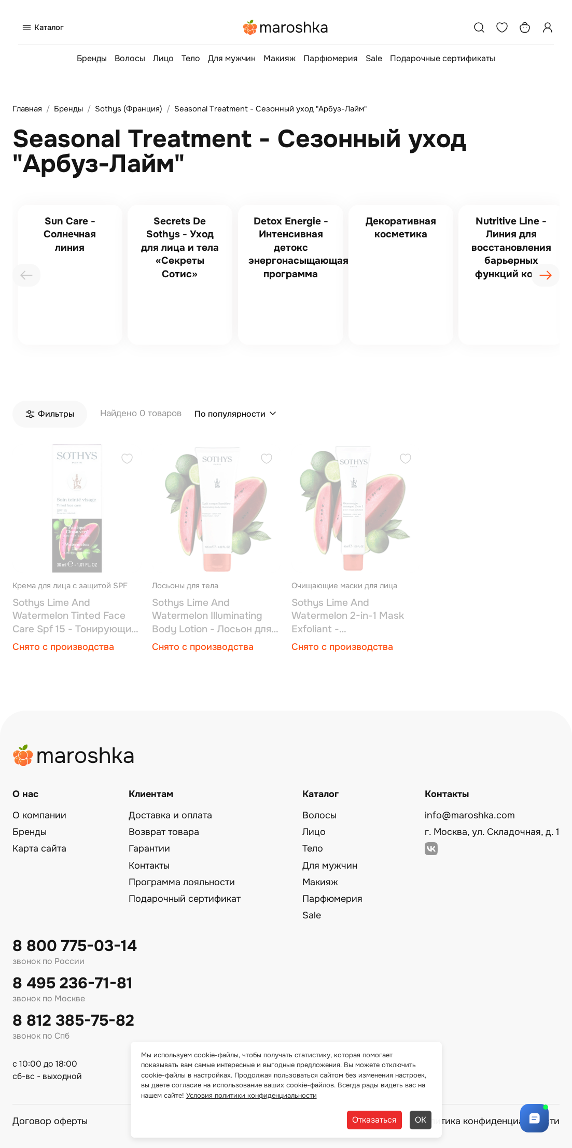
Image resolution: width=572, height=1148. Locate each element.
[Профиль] (547, 27)
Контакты (149, 865)
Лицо (163, 58)
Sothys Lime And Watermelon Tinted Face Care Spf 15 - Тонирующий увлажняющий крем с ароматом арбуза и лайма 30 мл (74, 616)
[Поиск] (479, 27)
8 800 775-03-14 (74, 946)
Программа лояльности (182, 882)
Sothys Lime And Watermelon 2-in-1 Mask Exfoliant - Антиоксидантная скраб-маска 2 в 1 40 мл (351, 616)
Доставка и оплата (170, 815)
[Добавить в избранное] (127, 459)
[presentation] (26, 275)
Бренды (92, 58)
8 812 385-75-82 (73, 1020)
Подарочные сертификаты (442, 58)
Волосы (130, 58)
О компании (39, 815)
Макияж (279, 58)
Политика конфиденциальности (488, 1121)
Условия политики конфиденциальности (251, 1095)
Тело (191, 58)
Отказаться (374, 1119)
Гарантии (149, 848)
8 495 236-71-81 (72, 983)
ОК (420, 1119)
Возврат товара (164, 832)
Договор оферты (50, 1121)
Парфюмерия (330, 58)
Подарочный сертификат (185, 898)
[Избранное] (502, 27)
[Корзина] (525, 27)
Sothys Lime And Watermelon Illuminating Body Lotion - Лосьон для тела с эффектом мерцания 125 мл (211, 616)
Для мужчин (232, 58)
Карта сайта (39, 848)
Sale (374, 58)
